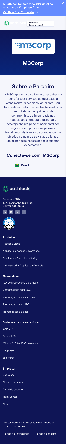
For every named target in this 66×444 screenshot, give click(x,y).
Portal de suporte (13, 389)
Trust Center (10, 396)
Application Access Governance (21, 250)
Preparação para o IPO (16, 304)
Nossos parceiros (13, 382)
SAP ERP (8, 328)
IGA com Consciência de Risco (20, 282)
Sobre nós (8, 374)
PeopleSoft (9, 350)
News (6, 403)
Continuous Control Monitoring (20, 258)
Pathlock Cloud (11, 243)
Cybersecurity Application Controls (23, 265)
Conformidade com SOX (17, 289)
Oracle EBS (9, 335)
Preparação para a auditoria (19, 297)
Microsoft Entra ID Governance (20, 343)
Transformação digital (15, 311)
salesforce (9, 357)
